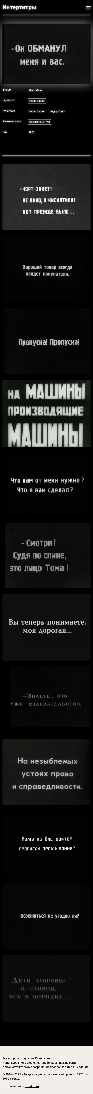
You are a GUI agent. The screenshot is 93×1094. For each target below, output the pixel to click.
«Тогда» (27, 1074)
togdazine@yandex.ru (36, 1058)
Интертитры (19, 7)
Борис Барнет (37, 100)
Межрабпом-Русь (40, 121)
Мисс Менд (35, 90)
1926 (31, 132)
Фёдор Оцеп (57, 111)
